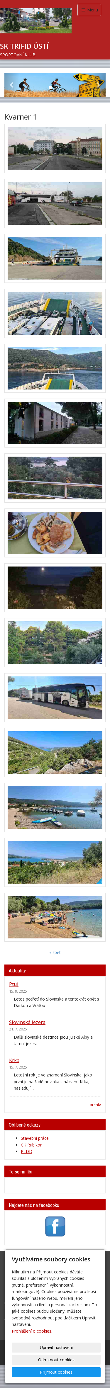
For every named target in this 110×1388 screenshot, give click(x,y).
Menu (89, 10)
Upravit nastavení (56, 1347)
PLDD (26, 1151)
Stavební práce (35, 1138)
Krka (14, 1060)
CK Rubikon (32, 1145)
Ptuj (13, 984)
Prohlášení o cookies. (32, 1331)
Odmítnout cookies (56, 1360)
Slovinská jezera (27, 1022)
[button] (12, 85)
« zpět (55, 952)
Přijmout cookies (56, 1372)
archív (95, 1105)
